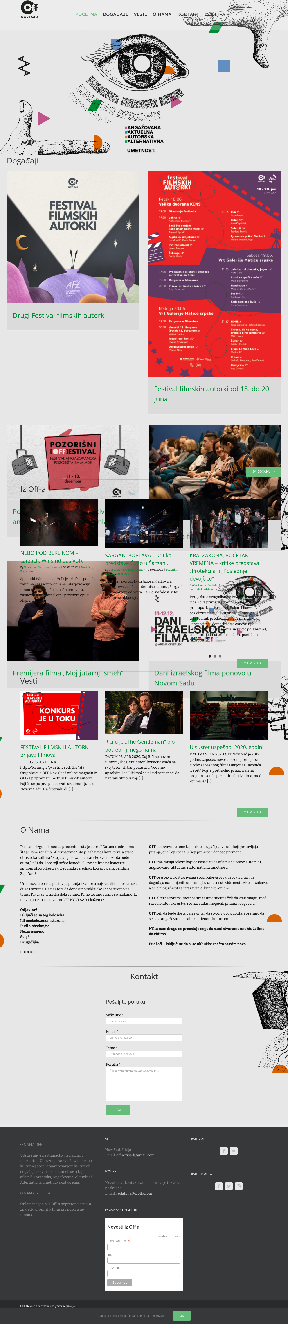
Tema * (112, 1048)
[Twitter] (234, 1151)
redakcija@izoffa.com (134, 1193)
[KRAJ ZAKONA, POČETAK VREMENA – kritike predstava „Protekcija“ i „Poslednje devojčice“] (229, 523)
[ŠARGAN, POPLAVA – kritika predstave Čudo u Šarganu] (144, 523)
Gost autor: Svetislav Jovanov (42, 567)
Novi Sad (86, 567)
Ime (109, 1254)
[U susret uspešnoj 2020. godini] (229, 715)
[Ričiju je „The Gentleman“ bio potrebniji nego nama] (144, 712)
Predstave (26, 571)
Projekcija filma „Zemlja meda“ (61, 471)
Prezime (113, 1268)
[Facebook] (224, 1151)
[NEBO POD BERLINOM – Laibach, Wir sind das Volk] (59, 522)
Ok (182, 1316)
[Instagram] (239, 1186)
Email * (112, 1031)
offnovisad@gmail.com (135, 1155)
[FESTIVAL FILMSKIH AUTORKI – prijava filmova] (59, 715)
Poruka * (113, 1064)
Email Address (118, 1241)
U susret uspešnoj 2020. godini (226, 747)
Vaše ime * (115, 1015)
